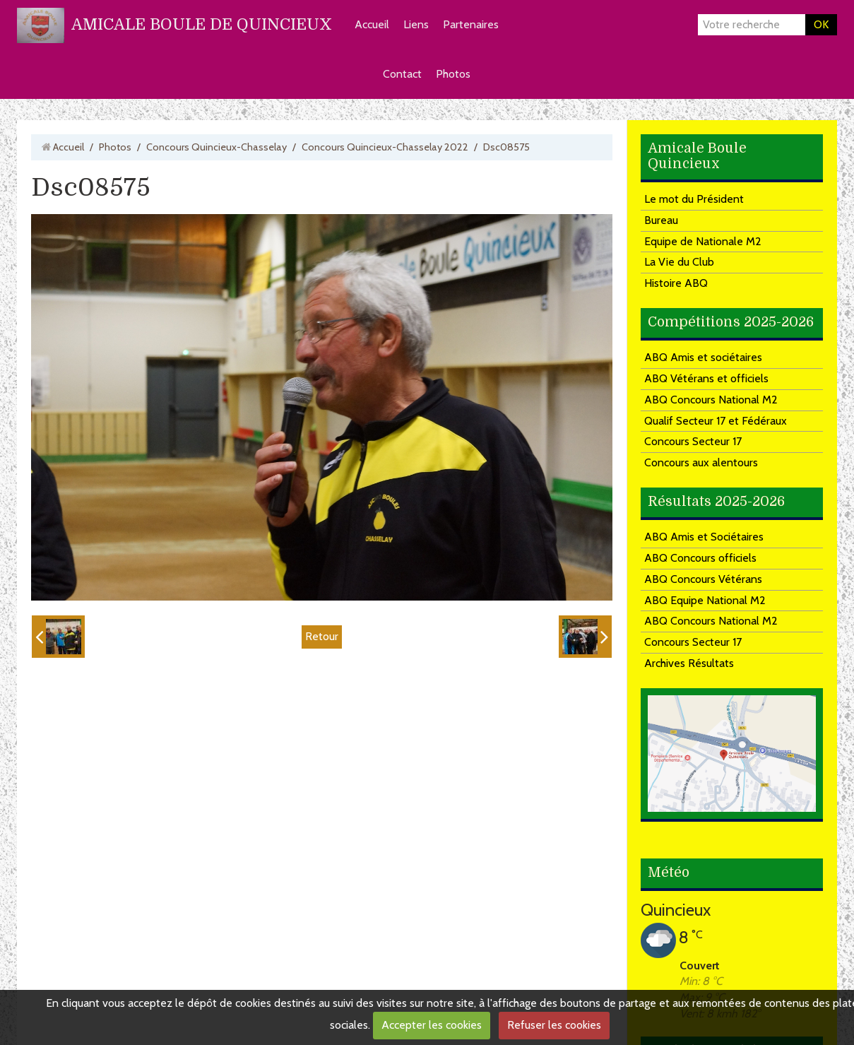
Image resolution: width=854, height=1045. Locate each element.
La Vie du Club (679, 261)
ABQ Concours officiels (700, 558)
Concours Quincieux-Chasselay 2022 (385, 147)
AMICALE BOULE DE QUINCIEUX (201, 24)
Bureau (661, 220)
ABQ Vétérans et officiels (706, 378)
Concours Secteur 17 (693, 441)
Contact (402, 74)
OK (821, 24)
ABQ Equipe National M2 (705, 600)
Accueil (372, 24)
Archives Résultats (689, 663)
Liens (416, 24)
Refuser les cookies (554, 1025)
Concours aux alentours (701, 462)
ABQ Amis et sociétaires (703, 357)
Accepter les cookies (431, 1025)
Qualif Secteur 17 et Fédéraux (715, 420)
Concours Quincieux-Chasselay (216, 147)
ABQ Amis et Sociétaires (704, 536)
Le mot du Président (694, 199)
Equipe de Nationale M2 (702, 241)
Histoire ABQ (676, 283)
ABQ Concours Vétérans (703, 579)
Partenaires (471, 24)
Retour (321, 636)
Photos (453, 74)
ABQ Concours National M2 (711, 399)
